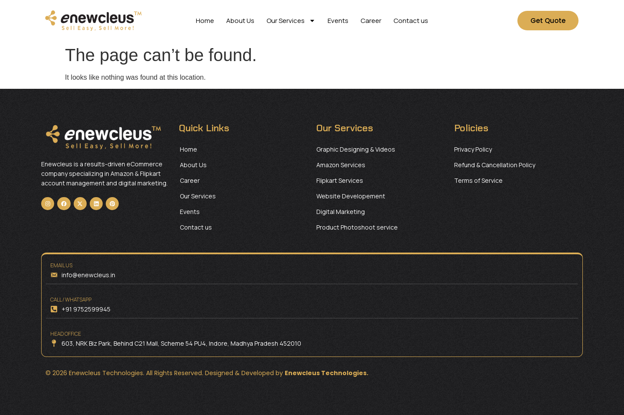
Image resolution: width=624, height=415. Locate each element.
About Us (240, 20)
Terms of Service (478, 180)
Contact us (410, 20)
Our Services (290, 20)
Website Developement (350, 196)
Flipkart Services (339, 180)
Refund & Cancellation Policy (494, 165)
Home (205, 20)
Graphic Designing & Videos (355, 149)
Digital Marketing (340, 212)
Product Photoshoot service (357, 227)
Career (371, 20)
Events (338, 20)
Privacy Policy (473, 149)
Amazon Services (340, 165)
